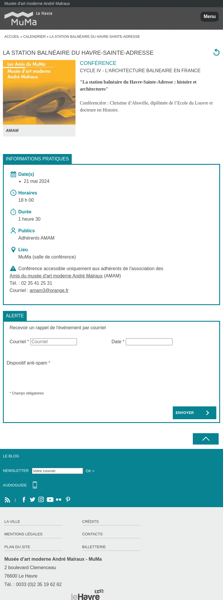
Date (118, 341)
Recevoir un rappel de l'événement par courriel (58, 327)
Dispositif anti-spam (28, 362)
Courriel (19, 341)
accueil (11, 37)
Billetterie (94, 547)
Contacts (92, 534)
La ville (12, 521)
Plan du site (17, 547)
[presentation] (51, 378)
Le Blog (11, 456)
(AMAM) (65, 275)
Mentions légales (23, 534)
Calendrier (34, 37)
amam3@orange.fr (49, 290)
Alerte (15, 315)
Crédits (90, 521)
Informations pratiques (37, 158)
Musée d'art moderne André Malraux (37, 3)
